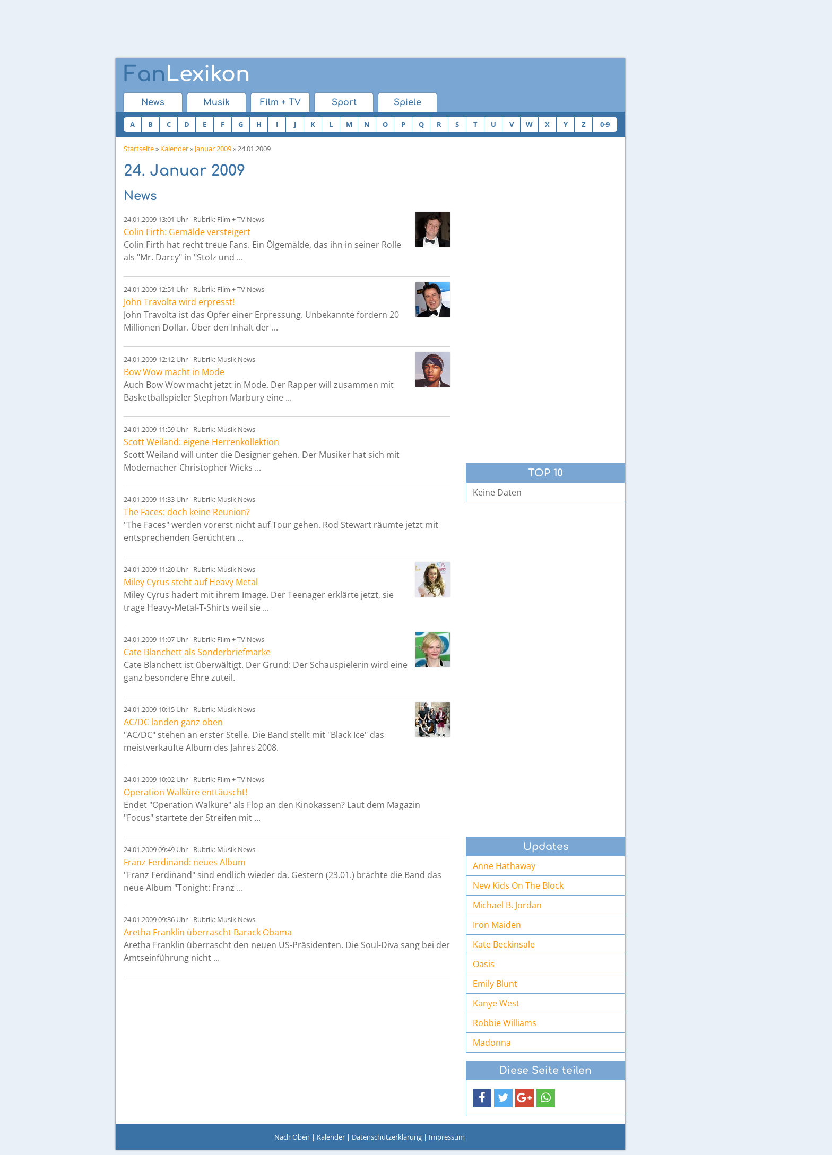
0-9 (605, 124)
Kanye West (496, 1003)
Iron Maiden (497, 925)
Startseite (139, 148)
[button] (482, 1098)
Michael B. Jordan (507, 905)
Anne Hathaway (504, 866)
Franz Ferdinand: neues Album (185, 862)
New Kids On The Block (518, 885)
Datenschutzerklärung (387, 1137)
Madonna (492, 1042)
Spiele (407, 102)
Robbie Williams (504, 1023)
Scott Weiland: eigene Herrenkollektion (201, 442)
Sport (344, 102)
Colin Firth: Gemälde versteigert (187, 232)
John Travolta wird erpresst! (179, 302)
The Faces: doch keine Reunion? (187, 512)
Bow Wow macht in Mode (174, 372)
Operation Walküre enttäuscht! (185, 792)
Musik (216, 102)
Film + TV (280, 102)
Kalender (174, 148)
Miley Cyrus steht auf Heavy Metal (191, 582)
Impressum (447, 1137)
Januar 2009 (213, 148)
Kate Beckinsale (504, 944)
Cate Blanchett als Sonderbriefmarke (197, 652)
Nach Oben (292, 1137)
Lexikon (187, 74)
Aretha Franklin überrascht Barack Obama (208, 932)
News (152, 102)
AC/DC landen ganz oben (173, 722)
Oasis (484, 964)
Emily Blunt (495, 983)
